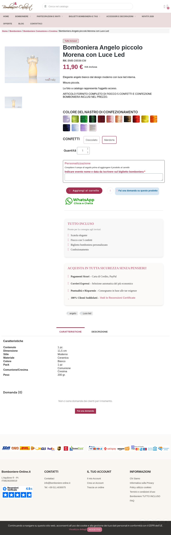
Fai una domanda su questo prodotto (142, 190)
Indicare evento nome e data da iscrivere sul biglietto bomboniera (104, 171)
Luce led (87, 314)
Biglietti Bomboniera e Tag (84, 16)
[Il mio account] (164, 7)
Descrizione (96, 332)
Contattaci (36, 24)
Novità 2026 (148, 16)
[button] (86, 191)
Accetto (94, 529)
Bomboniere (22, 16)
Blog (21, 24)
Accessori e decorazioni (121, 16)
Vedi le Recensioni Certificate (117, 298)
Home (6, 16)
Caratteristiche (73, 332)
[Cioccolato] (92, 140)
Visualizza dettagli (78, 529)
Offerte (7, 24)
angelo (73, 314)
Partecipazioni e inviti (49, 16)
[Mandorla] (109, 140)
